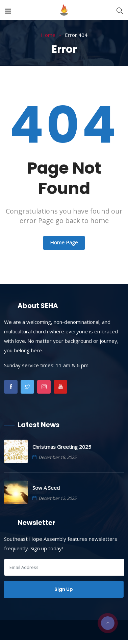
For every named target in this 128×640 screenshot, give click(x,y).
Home (48, 34)
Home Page (64, 242)
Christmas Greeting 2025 (61, 446)
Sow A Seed (46, 487)
